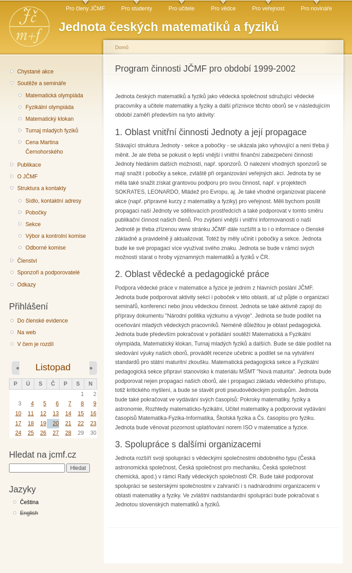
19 (43, 423)
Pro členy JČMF (85, 8)
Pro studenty (136, 8)
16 (93, 413)
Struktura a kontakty (41, 188)
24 (18, 433)
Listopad (52, 367)
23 (93, 423)
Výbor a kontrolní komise (55, 236)
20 (56, 423)
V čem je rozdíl (35, 344)
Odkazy (26, 285)
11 (31, 413)
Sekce (33, 224)
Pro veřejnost (268, 8)
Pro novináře (316, 8)
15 (81, 413)
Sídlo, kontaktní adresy (53, 201)
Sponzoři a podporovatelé (48, 272)
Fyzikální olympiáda (49, 107)
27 (56, 433)
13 (56, 413)
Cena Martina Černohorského (44, 147)
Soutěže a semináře (41, 83)
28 (68, 433)
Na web (26, 332)
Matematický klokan (49, 119)
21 (68, 423)
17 (18, 423)
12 (43, 413)
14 (68, 413)
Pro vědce (223, 8)
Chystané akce (35, 71)
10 (18, 413)
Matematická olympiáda (54, 95)
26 (43, 433)
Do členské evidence (42, 321)
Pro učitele (182, 8)
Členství (27, 261)
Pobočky (35, 212)
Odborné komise (45, 248)
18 (31, 423)
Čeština (29, 502)
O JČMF (27, 176)
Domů (122, 47)
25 (31, 433)
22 (81, 423)
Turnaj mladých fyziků (51, 130)
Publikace (29, 165)
